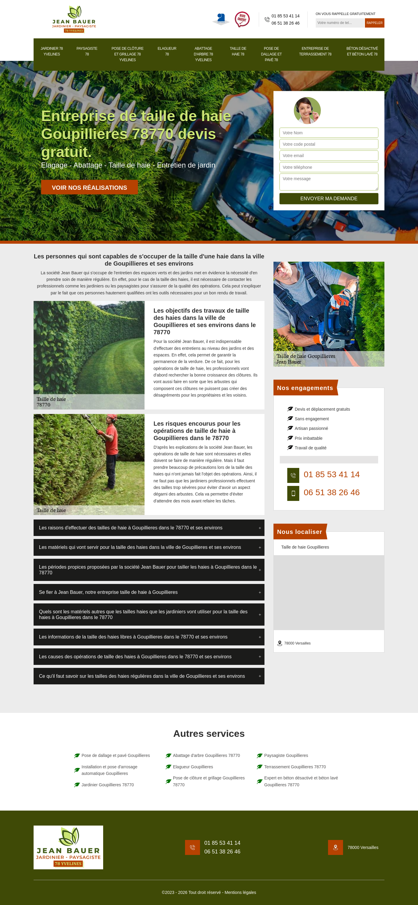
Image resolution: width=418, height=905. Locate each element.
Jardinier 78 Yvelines (51, 51)
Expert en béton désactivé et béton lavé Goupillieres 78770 (301, 781)
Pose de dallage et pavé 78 (271, 54)
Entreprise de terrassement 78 (315, 51)
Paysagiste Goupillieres (286, 755)
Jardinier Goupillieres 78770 (108, 784)
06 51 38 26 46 (286, 23)
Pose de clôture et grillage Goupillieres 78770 (209, 781)
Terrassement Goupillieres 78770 (295, 766)
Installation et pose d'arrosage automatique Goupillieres (109, 770)
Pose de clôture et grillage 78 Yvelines (128, 54)
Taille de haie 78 (238, 51)
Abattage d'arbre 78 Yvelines (203, 54)
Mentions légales (240, 892)
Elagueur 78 (167, 51)
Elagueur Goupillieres (193, 766)
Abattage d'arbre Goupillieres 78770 (206, 755)
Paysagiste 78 (86, 51)
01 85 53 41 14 (286, 15)
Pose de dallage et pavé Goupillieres (116, 755)
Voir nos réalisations (89, 187)
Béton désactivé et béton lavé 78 (362, 51)
